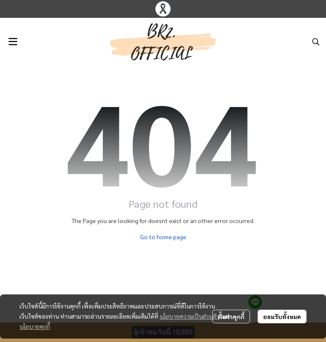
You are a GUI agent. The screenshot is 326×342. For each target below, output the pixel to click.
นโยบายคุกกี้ (35, 326)
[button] (316, 42)
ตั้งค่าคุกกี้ (231, 316)
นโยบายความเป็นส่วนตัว (189, 316)
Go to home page (163, 236)
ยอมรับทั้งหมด (282, 316)
